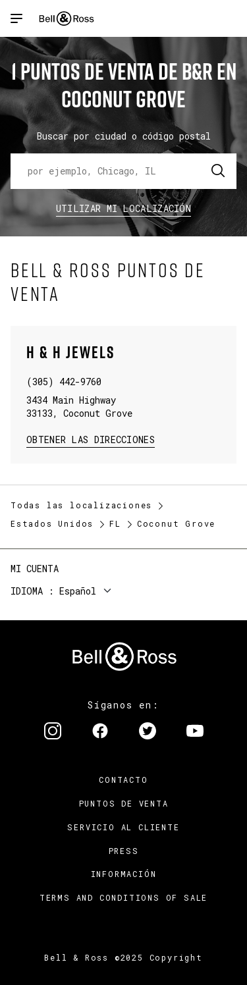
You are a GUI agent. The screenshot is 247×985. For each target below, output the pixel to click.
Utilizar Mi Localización (123, 208)
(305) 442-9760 (63, 381)
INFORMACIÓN (124, 873)
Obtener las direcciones (89, 439)
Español (77, 591)
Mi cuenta (35, 568)
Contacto (123, 779)
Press (124, 850)
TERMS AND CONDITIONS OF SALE (123, 897)
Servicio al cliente (123, 827)
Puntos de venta (124, 803)
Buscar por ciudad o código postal (124, 136)
